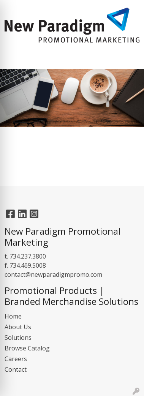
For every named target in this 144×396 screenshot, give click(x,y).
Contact (16, 369)
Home (13, 316)
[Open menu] (128, 57)
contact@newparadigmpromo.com (53, 274)
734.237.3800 (27, 256)
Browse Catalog (27, 348)
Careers (16, 359)
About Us (18, 327)
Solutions (18, 337)
